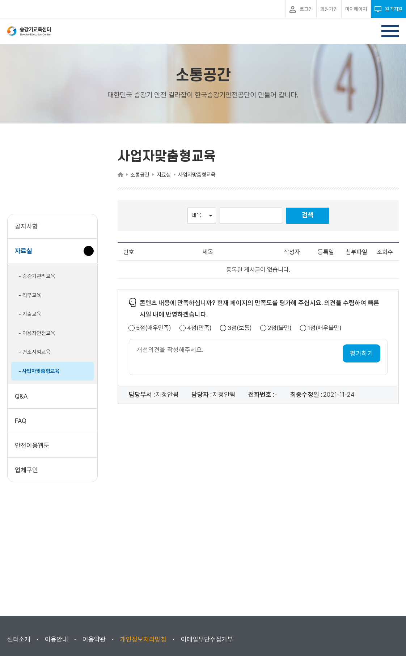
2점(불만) (280, 328)
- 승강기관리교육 (36, 276)
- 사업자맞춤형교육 (39, 371)
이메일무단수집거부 (207, 639)
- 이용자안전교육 (36, 333)
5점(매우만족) (153, 328)
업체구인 (26, 470)
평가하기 (361, 353)
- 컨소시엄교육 (34, 352)
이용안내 (56, 639)
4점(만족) (199, 328)
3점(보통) (240, 328)
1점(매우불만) (325, 328)
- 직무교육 (29, 295)
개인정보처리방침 (143, 639)
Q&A (21, 396)
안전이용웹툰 (32, 445)
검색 (307, 215)
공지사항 (26, 226)
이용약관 (94, 639)
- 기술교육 (29, 314)
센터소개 (18, 639)
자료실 (26, 254)
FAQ (20, 421)
